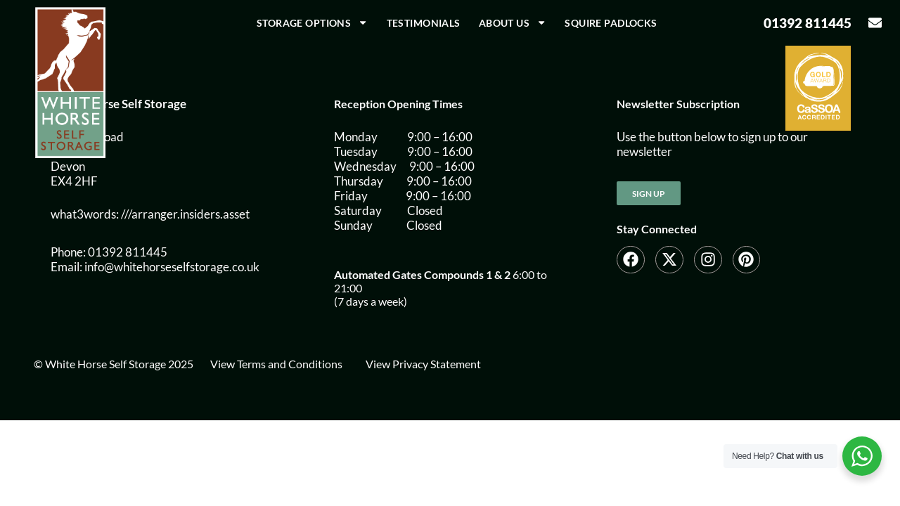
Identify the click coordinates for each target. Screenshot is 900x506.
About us (513, 22)
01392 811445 (807, 23)
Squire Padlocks (611, 23)
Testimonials (424, 23)
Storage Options (312, 22)
